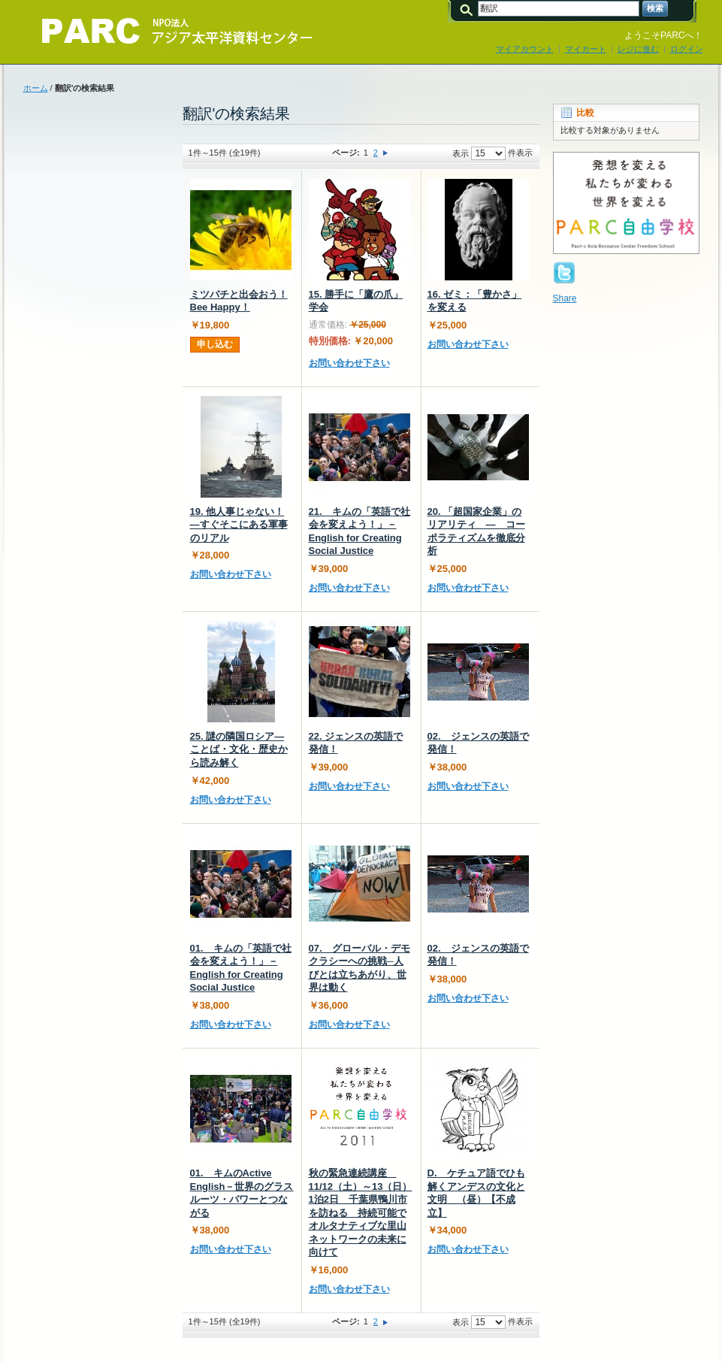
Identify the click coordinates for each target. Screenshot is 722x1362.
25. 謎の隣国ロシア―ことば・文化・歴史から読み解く (239, 749)
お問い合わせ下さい (349, 363)
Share (565, 298)
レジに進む (638, 48)
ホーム (35, 87)
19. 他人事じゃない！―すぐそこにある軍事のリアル (239, 524)
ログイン (686, 48)
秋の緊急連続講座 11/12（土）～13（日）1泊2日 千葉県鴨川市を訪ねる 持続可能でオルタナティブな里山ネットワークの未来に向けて (360, 1212)
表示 (460, 153)
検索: (469, 9)
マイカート (585, 48)
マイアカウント (525, 48)
